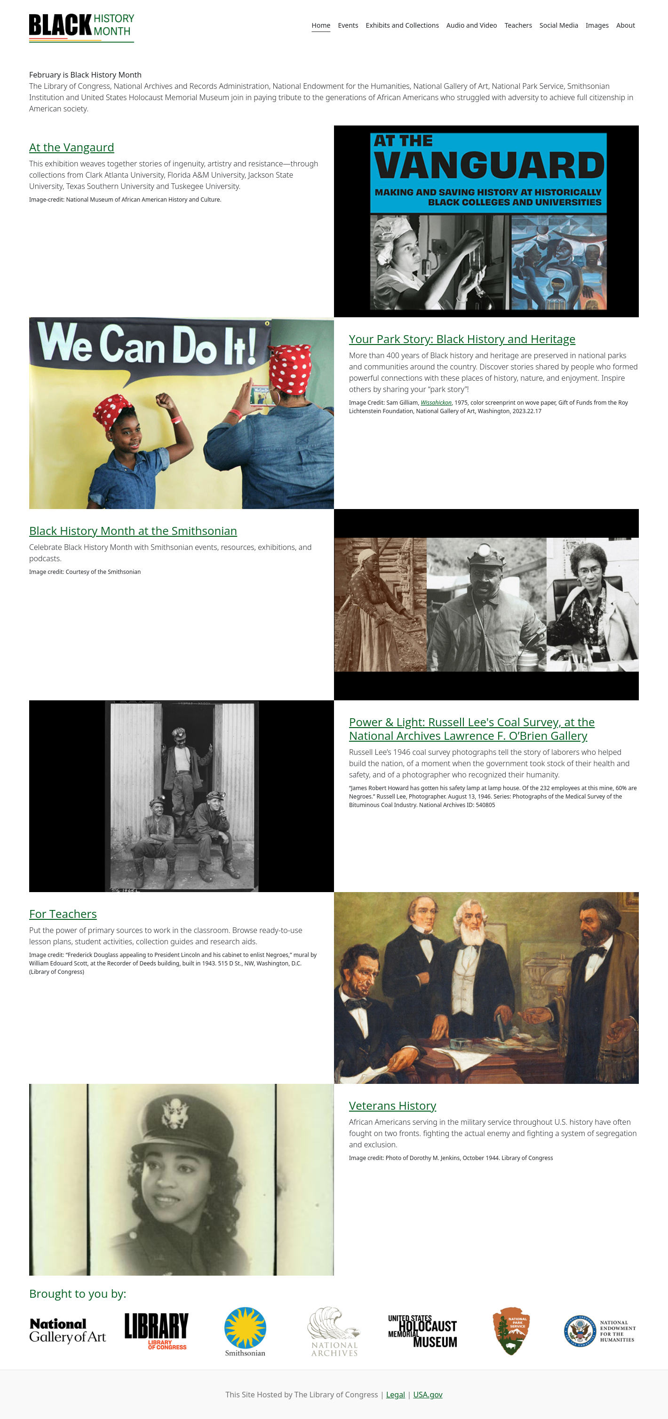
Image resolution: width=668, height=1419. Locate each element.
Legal (395, 1394)
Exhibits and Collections (402, 25)
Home (321, 25)
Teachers (518, 25)
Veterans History (392, 1105)
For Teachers (63, 913)
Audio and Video (471, 25)
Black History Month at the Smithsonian (133, 530)
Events (348, 25)
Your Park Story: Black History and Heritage (462, 338)
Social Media (559, 25)
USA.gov (427, 1394)
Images (597, 25)
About (625, 25)
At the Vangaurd (71, 147)
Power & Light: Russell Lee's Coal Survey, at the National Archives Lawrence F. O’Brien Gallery (472, 728)
